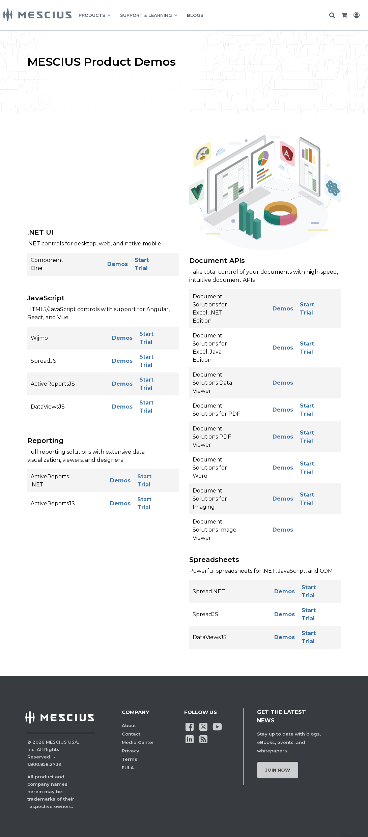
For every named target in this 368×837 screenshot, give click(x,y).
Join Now (277, 770)
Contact (131, 734)
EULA (128, 767)
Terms (129, 759)
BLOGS (195, 15)
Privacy (130, 750)
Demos (117, 264)
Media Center (138, 742)
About (129, 725)
